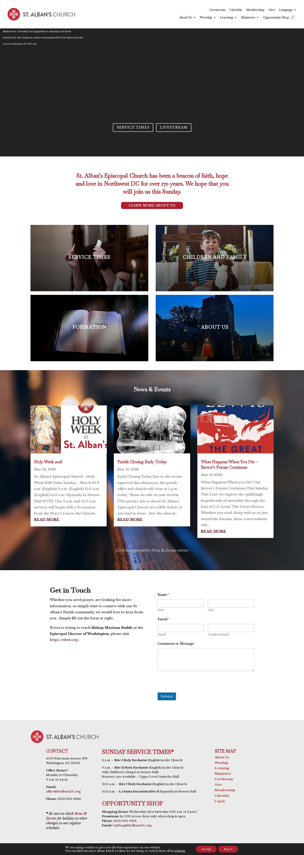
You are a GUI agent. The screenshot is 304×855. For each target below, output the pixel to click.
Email (162, 634)
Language (286, 10)
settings (179, 851)
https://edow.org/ (64, 640)
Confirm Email (218, 634)
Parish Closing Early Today (142, 461)
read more (46, 519)
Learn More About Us (152, 205)
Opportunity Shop (276, 17)
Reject (228, 849)
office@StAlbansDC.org (63, 791)
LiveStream (224, 779)
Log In (220, 801)
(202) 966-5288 (125, 821)
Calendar (235, 10)
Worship (206, 17)
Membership (255, 10)
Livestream (217, 10)
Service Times (133, 127)
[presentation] (186, 690)
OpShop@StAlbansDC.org (132, 825)
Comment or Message (176, 643)
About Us (185, 17)
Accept (206, 849)
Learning (226, 17)
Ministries (248, 17)
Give (272, 10)
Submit (166, 696)
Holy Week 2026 (48, 461)
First (161, 610)
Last (210, 610)
